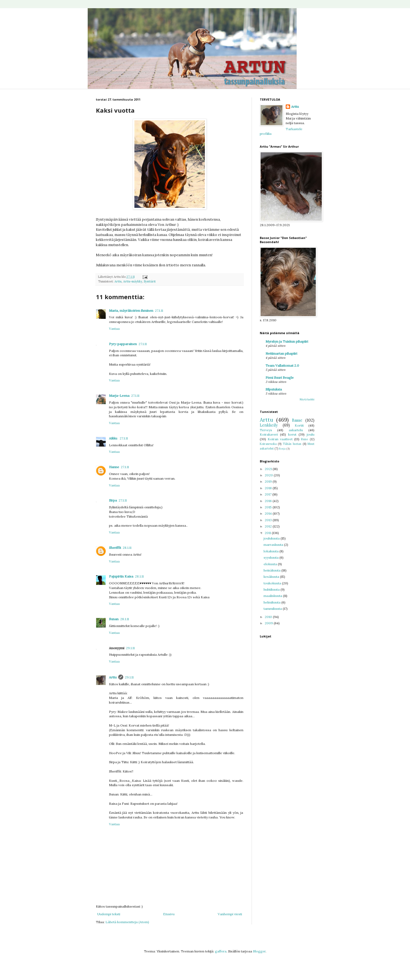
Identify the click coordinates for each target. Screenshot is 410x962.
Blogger (259, 951)
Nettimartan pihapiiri (281, 353)
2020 (269, 475)
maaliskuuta (273, 596)
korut (292, 434)
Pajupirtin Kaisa (121, 576)
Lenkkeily (269, 425)
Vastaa (114, 329)
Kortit (299, 425)
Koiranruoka (268, 444)
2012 (269, 526)
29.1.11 (130, 648)
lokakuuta (271, 551)
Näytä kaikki (307, 399)
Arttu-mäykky (132, 281)
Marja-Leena (119, 395)
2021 (269, 469)
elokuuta (271, 564)
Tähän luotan (292, 444)
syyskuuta (271, 557)
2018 (269, 488)
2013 (269, 520)
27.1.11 (159, 310)
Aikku (113, 438)
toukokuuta (273, 583)
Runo (304, 439)
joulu (310, 434)
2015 (269, 507)
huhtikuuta (272, 589)
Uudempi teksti (108, 914)
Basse (297, 420)
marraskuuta (274, 545)
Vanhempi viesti (230, 914)
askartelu (296, 430)
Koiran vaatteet (280, 439)
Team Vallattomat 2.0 (282, 365)
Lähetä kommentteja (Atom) (127, 922)
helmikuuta (272, 602)
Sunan (114, 619)
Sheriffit (115, 548)
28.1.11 (127, 548)
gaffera (220, 951)
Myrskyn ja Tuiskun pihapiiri (287, 341)
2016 (269, 501)
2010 (269, 617)
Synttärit (150, 281)
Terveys (266, 430)
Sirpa (113, 500)
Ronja (282, 448)
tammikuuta (273, 609)
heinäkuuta (272, 570)
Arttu (118, 281)
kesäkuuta (272, 577)
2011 (268, 533)
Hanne (114, 467)
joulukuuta (272, 538)
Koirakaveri (269, 434)
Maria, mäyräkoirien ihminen (131, 310)
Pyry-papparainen (123, 344)
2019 (269, 481)
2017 (268, 494)
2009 (269, 623)
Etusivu (169, 914)
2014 (269, 513)
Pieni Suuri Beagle (280, 377)
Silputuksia (274, 389)
